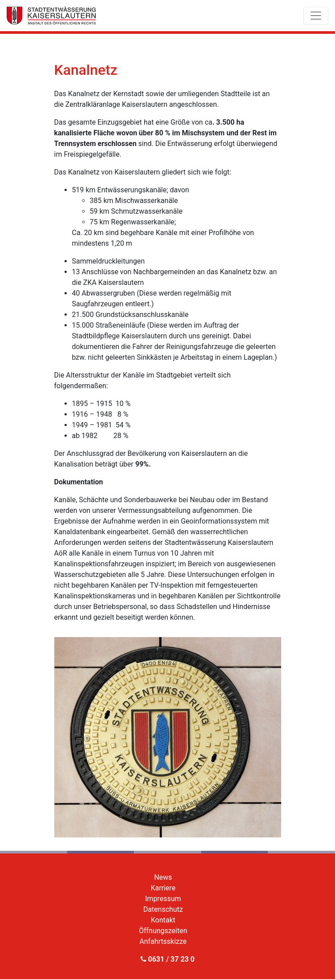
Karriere (163, 888)
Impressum (163, 898)
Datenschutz (163, 909)
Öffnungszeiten (163, 930)
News (163, 877)
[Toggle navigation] (315, 15)
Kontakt (163, 920)
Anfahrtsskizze (162, 941)
